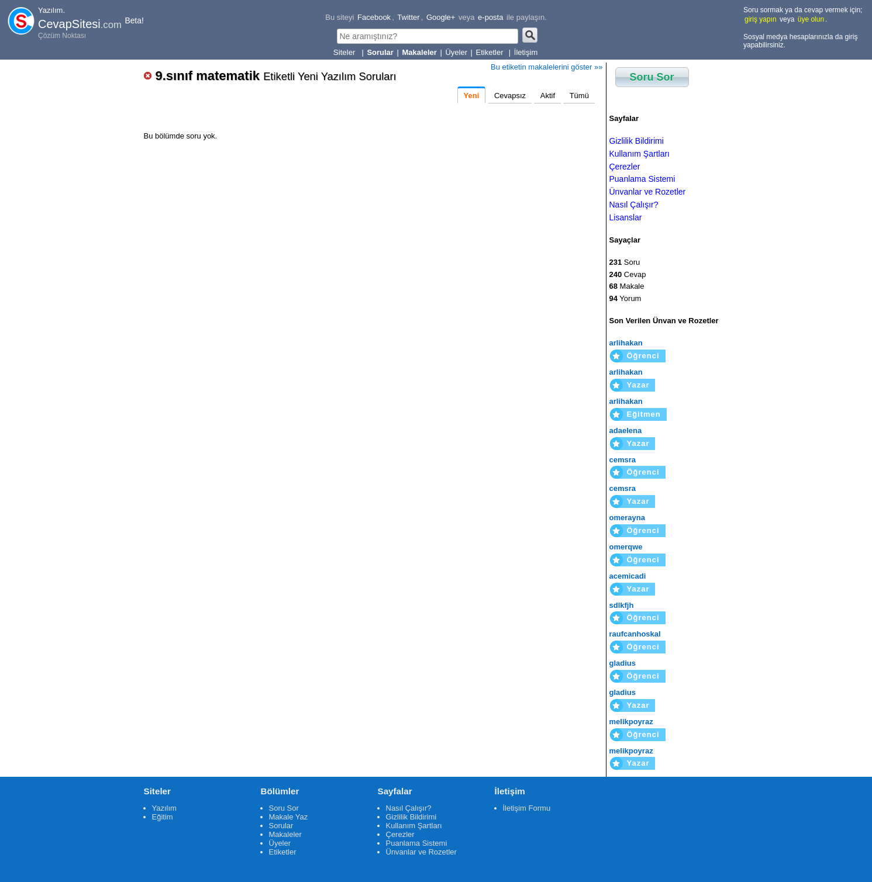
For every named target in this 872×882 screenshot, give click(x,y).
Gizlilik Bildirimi (636, 141)
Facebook (374, 17)
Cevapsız (510, 95)
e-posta (490, 17)
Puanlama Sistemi (642, 179)
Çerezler (624, 166)
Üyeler (456, 52)
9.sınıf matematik (276, 75)
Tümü (579, 95)
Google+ (441, 17)
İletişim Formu (527, 808)
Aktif (547, 95)
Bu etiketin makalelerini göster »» (547, 67)
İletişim (525, 52)
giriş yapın (761, 19)
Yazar (638, 385)
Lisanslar (625, 217)
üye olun (811, 19)
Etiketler (491, 52)
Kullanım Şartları (639, 153)
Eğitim (162, 816)
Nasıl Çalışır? (634, 204)
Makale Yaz (288, 816)
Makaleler (285, 834)
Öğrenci (643, 355)
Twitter (408, 17)
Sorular (281, 825)
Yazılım (164, 808)
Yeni (472, 95)
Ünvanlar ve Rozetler (647, 191)
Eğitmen (644, 414)
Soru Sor (652, 77)
